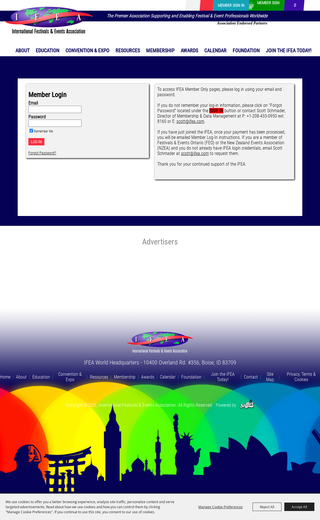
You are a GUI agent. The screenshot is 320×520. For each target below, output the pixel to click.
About (22, 50)
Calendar (215, 50)
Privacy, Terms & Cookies (301, 377)
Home (5, 377)
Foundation (246, 50)
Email (33, 103)
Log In (36, 141)
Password (37, 117)
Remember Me (43, 131)
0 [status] (295, 5)
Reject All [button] (267, 507)
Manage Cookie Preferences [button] (220, 507)
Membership (160, 50)
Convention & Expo (87, 50)
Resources (127, 50)
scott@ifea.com (190, 121)
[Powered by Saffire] (247, 405)
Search (190, 5)
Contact (251, 377)
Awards (189, 50)
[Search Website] (198, 5)
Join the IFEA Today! (288, 50)
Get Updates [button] (206, 5)
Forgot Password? (42, 153)
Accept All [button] (299, 507)
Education (47, 50)
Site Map (270, 377)
